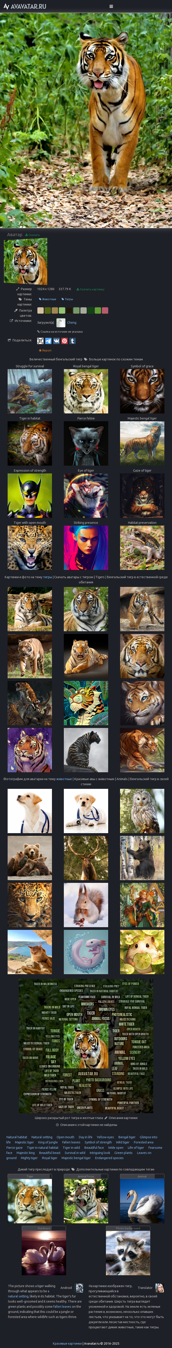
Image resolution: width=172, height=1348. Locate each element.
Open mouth (65, 1137)
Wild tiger (122, 1142)
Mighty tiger (29, 1158)
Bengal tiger (126, 1137)
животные (64, 779)
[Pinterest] (64, 340)
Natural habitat (16, 1137)
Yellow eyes (105, 1137)
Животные (47, 299)
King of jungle (47, 1142)
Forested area (143, 1142)
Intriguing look (99, 1153)
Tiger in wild (71, 1147)
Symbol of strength (98, 1142)
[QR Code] (40, 340)
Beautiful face (94, 1147)
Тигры (67, 299)
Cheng (71, 322)
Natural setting (41, 1137)
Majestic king (25, 1153)
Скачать (32, 235)
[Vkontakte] (56, 340)
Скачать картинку (90, 289)
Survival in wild (74, 1153)
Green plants (123, 1153)
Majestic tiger (24, 1142)
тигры (47, 577)
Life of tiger (135, 1147)
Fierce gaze (14, 1147)
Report (45, 350)
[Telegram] (48, 340)
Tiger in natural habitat (42, 1147)
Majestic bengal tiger (76, 1158)
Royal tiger (49, 1158)
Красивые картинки (67, 1343)
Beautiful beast (49, 1153)
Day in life (85, 1137)
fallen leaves (62, 1306)
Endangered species (109, 1158)
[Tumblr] (72, 340)
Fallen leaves (70, 1142)
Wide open (115, 1147)
